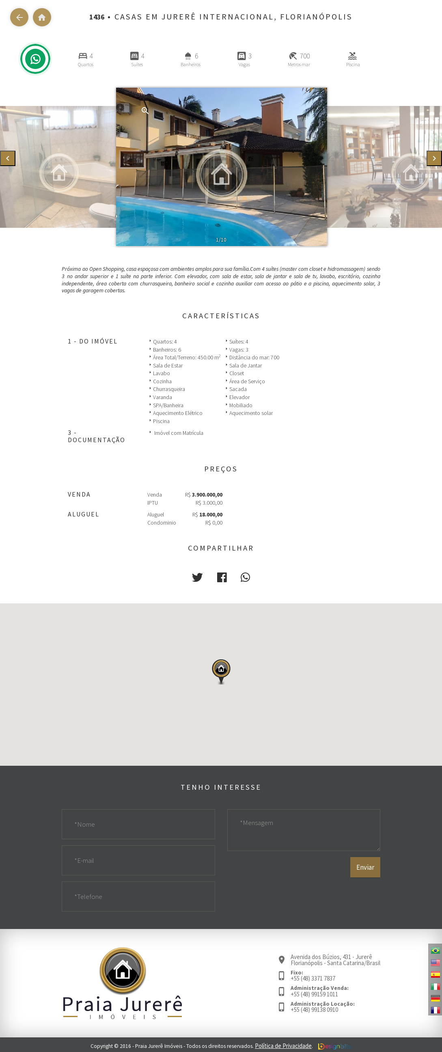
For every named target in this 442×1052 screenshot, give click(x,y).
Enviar (365, 890)
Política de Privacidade (283, 1044)
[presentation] (7, 158)
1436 (97, 16)
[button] (200, 576)
